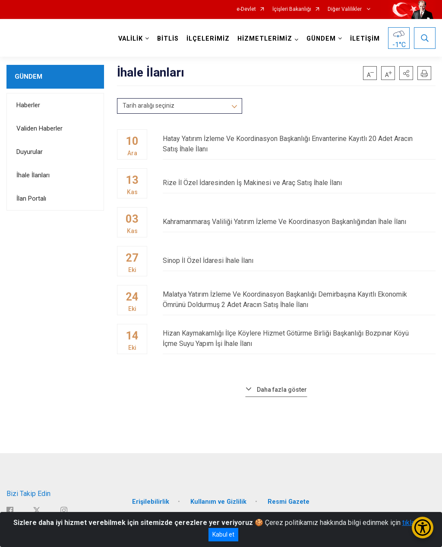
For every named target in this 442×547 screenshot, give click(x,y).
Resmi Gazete (288, 501)
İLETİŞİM (365, 38)
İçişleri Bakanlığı (291, 9)
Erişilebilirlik (150, 501)
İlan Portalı (31, 198)
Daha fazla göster (282, 389)
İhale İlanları (33, 175)
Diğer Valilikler (345, 9)
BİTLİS (168, 38)
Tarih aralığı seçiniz (148, 105)
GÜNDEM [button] (321, 38)
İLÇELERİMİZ (208, 38)
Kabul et (223, 534)
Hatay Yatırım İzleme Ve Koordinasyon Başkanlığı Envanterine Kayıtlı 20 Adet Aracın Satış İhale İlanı (299, 143)
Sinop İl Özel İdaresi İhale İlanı (299, 260)
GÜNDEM (28, 76)
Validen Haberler (39, 128)
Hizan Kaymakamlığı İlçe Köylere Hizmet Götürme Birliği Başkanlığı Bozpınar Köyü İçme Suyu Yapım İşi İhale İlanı (299, 338)
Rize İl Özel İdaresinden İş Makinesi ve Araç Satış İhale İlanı (299, 183)
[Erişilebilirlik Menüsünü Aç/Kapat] (422, 527)
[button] (406, 73)
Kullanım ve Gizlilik (218, 501)
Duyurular (29, 152)
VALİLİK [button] (130, 38)
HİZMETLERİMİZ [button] (264, 38)
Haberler (28, 105)
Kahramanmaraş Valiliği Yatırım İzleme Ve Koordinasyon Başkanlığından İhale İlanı (299, 222)
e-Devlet (246, 9)
